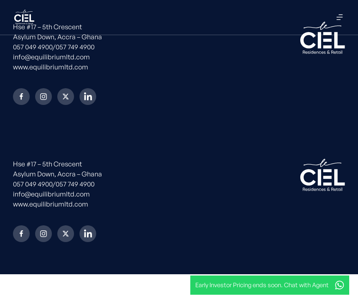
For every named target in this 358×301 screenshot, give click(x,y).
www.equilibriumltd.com (50, 67)
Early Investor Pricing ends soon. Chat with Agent (262, 285)
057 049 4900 (32, 47)
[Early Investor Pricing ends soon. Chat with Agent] (339, 285)
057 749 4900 (75, 47)
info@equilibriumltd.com (51, 57)
